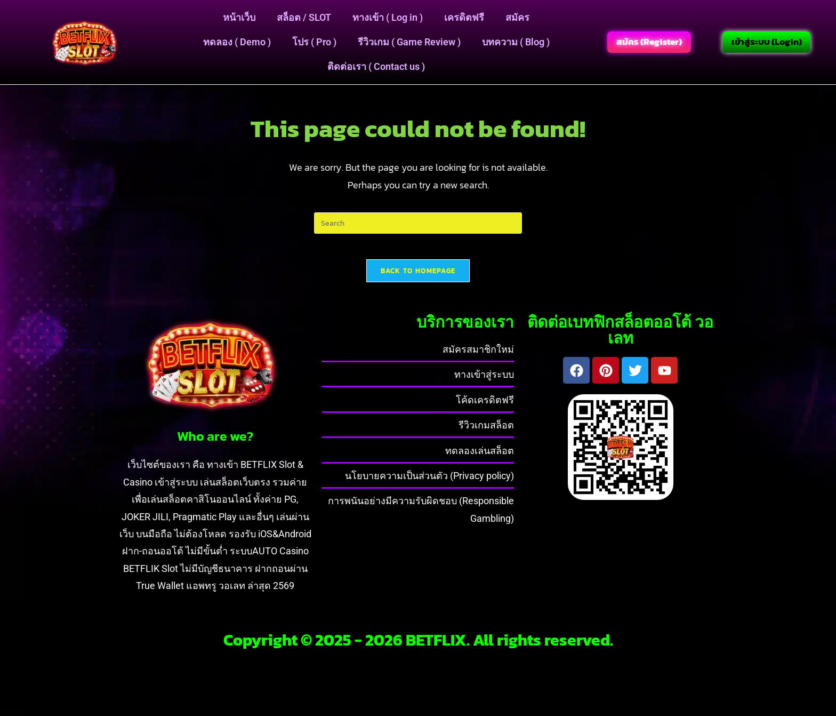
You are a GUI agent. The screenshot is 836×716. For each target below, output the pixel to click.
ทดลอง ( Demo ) (237, 41)
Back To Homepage (418, 277)
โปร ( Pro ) (314, 41)
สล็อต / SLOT (304, 17)
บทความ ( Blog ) (516, 41)
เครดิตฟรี (464, 17)
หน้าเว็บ (239, 17)
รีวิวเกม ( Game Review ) (409, 41)
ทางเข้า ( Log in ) (387, 17)
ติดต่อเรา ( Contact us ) (376, 66)
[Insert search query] (418, 223)
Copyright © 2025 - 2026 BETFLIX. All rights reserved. (418, 646)
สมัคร (517, 17)
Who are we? (215, 443)
